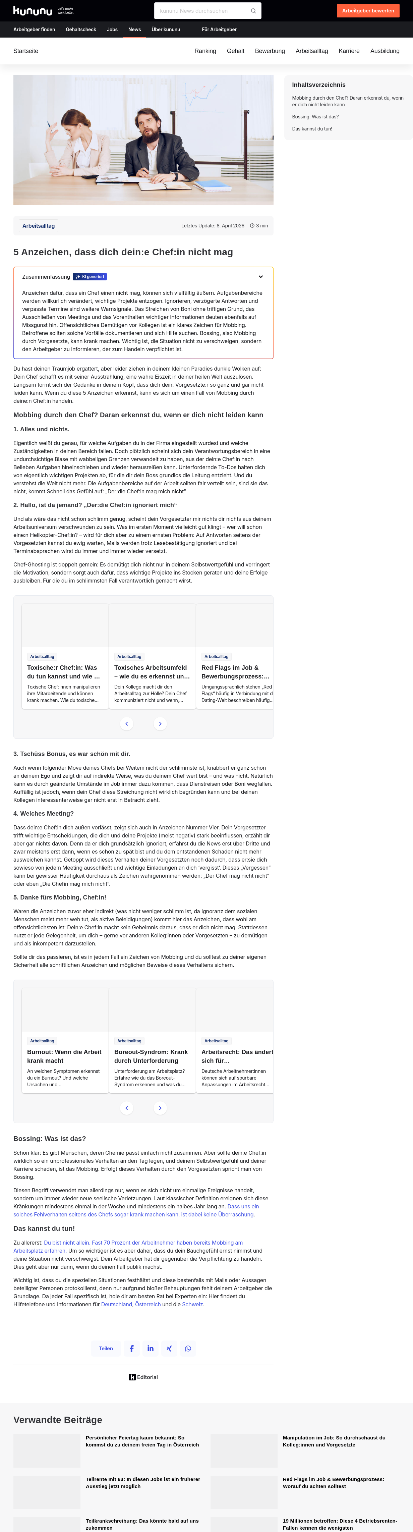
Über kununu (166, 29)
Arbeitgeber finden (34, 29)
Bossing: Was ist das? (315, 116)
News (134, 29)
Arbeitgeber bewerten (368, 10)
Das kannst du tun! (312, 128)
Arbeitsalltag (38, 225)
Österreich (148, 1304)
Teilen (106, 1348)
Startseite (25, 51)
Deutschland (116, 1304)
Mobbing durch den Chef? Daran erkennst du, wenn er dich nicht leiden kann (348, 101)
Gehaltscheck (81, 29)
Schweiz (192, 1304)
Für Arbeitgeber (219, 29)
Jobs (112, 29)
